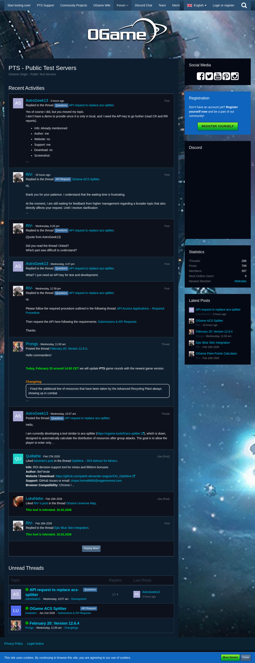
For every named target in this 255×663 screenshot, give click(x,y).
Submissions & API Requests (117, 321)
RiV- (29, 174)
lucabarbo (31, 613)
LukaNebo (34, 498)
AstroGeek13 (37, 100)
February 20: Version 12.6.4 (68, 348)
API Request (89, 608)
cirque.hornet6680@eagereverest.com (96, 480)
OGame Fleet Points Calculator (216, 353)
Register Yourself (218, 126)
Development (78, 599)
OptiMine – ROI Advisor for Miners (94, 460)
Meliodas (240, 281)
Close (245, 657)
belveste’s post (43, 460)
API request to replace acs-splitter (91, 105)
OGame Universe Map (81, 503)
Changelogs (71, 627)
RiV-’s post (41, 503)
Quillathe (33, 456)
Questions (90, 589)
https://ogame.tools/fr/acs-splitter (118, 433)
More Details (230, 657)
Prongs (32, 344)
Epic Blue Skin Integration (71, 527)
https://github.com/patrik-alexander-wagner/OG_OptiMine (93, 476)
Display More (91, 548)
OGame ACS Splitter (85, 179)
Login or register (223, 5)
